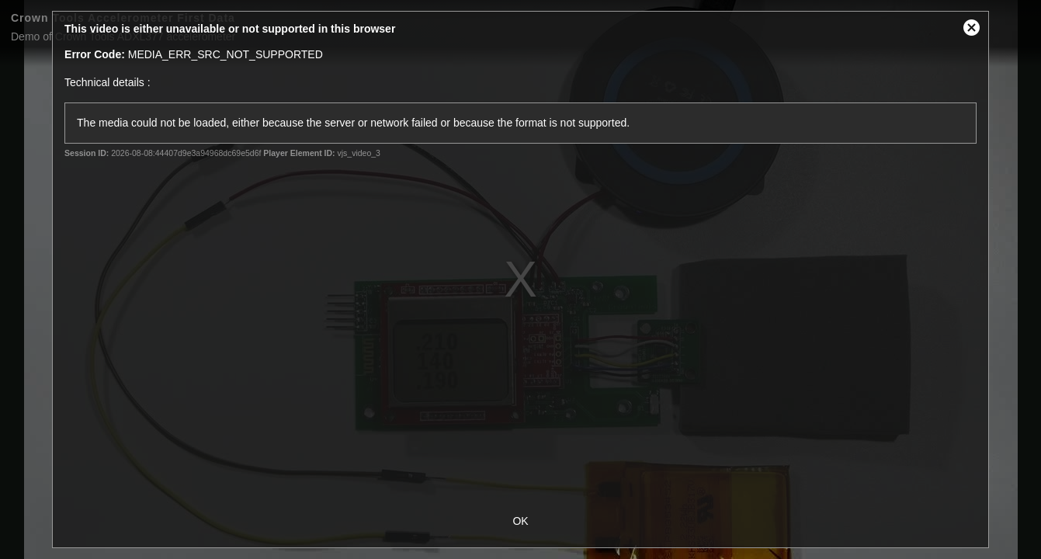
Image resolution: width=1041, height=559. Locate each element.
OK (520, 521)
